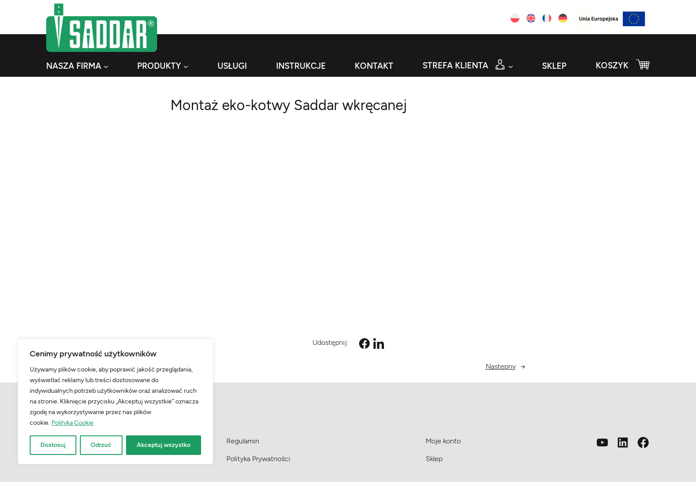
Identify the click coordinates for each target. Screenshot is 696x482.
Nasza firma (73, 66)
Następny (501, 366)
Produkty (159, 66)
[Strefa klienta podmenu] (510, 66)
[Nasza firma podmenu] (105, 66)
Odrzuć (101, 445)
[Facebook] (364, 343)
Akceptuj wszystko (163, 445)
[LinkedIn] (378, 343)
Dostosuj (53, 445)
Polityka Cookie (72, 423)
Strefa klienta (455, 65)
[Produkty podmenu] (185, 66)
